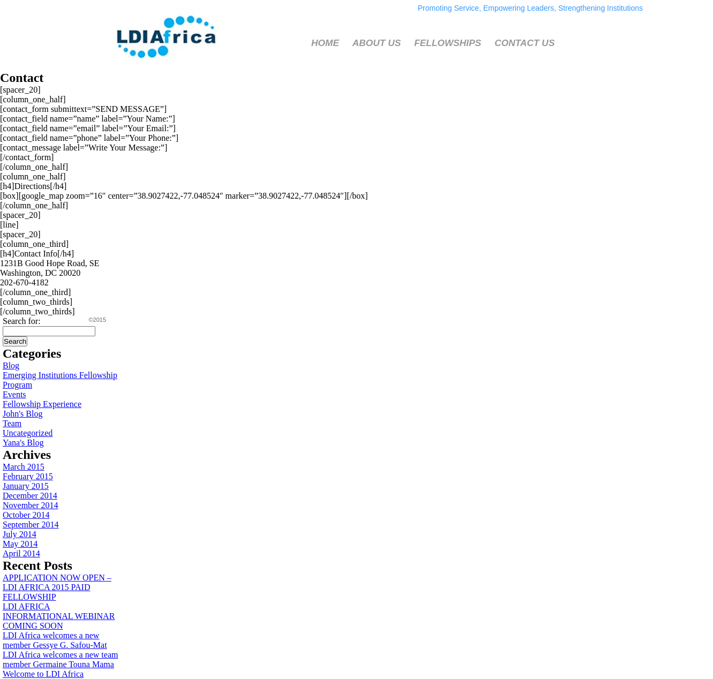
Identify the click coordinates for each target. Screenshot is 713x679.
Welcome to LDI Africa (43, 673)
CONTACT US (524, 42)
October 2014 (26, 514)
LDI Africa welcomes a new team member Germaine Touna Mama (60, 659)
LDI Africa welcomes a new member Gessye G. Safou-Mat (55, 640)
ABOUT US (376, 42)
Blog (11, 365)
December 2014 (30, 495)
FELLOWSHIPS (447, 42)
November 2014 (30, 505)
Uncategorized (27, 432)
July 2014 (19, 534)
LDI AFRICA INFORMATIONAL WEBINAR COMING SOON (59, 616)
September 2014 (30, 524)
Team (12, 423)
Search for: (22, 321)
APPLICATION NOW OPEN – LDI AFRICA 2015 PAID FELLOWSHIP (57, 587)
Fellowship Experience (42, 404)
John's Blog (22, 413)
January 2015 (26, 486)
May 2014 (20, 543)
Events (14, 394)
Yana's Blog (23, 442)
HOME (325, 42)
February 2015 (28, 476)
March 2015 (23, 466)
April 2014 (21, 553)
